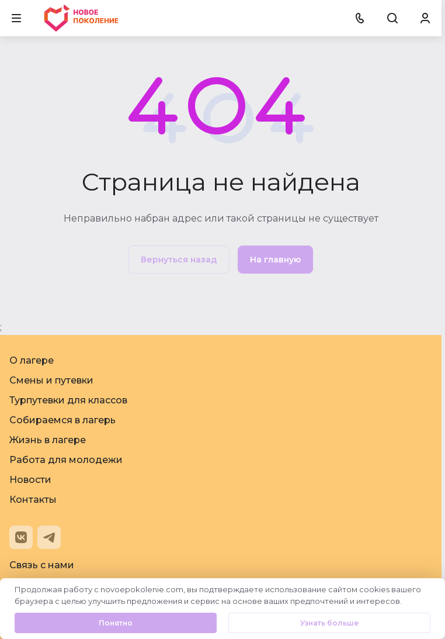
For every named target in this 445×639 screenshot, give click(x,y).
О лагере (31, 360)
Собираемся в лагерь (62, 420)
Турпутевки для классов (68, 400)
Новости (30, 479)
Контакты (33, 499)
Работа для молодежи (66, 459)
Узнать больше (329, 623)
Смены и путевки (51, 380)
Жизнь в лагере (47, 439)
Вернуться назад (179, 259)
